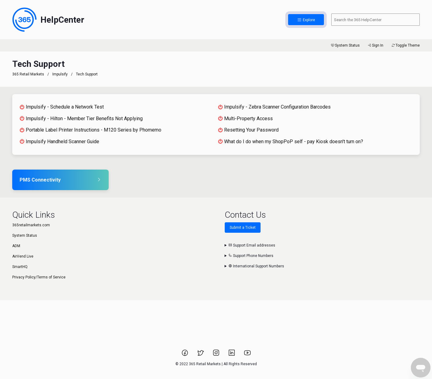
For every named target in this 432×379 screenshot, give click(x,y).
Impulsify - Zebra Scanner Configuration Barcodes (274, 107)
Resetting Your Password (248, 130)
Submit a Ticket (243, 227)
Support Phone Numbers (250, 256)
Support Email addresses (251, 245)
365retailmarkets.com (31, 225)
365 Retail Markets (28, 74)
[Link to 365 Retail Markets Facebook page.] (185, 355)
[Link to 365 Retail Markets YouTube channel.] (247, 355)
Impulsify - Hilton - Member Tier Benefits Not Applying (81, 118)
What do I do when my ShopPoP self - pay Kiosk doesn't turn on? (290, 141)
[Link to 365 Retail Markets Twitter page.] (201, 355)
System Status (345, 45)
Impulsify (60, 74)
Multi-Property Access (245, 118)
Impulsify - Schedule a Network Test (62, 107)
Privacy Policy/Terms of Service (39, 277)
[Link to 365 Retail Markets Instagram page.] (216, 355)
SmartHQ (20, 267)
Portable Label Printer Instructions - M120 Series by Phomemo (90, 130)
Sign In (375, 45)
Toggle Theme (405, 45)
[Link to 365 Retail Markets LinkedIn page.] (232, 355)
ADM (16, 246)
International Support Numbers (256, 266)
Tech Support (87, 74)
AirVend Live (22, 256)
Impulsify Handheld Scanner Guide (59, 141)
